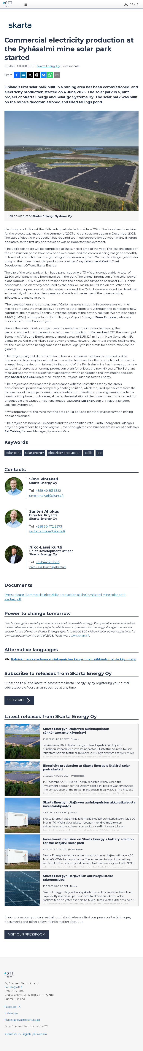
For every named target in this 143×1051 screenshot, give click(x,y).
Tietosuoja (11, 1013)
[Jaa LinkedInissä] (23, 75)
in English (24, 1034)
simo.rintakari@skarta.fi (46, 495)
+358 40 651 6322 (48, 490)
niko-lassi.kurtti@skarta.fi (47, 567)
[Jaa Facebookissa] (17, 75)
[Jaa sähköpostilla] (57, 75)
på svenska (39, 1034)
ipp (99, 453)
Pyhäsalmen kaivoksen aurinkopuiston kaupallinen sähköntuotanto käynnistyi (73, 659)
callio (89, 453)
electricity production (64, 453)
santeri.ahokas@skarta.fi (47, 531)
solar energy (34, 453)
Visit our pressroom (26, 934)
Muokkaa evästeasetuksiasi (22, 1019)
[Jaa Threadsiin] (37, 75)
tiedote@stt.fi (13, 987)
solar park (13, 453)
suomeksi (10, 1034)
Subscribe (19, 700)
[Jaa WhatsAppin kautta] (50, 75)
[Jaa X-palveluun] (30, 75)
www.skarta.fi (80, 635)
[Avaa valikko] (26, 4)
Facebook (10, 1006)
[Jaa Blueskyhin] (44, 75)
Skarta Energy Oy (48, 66)
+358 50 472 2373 (49, 526)
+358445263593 (47, 562)
